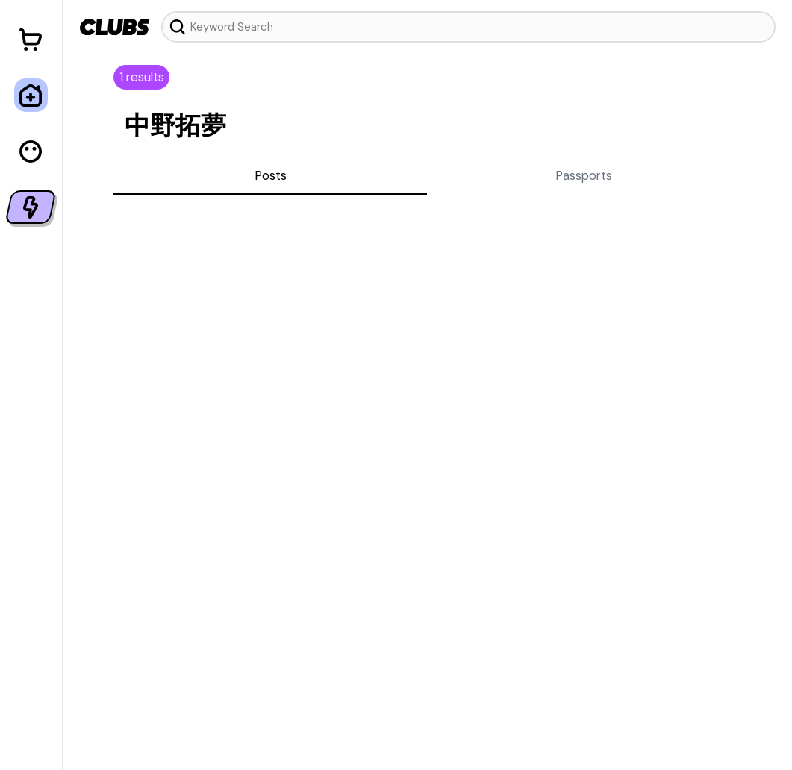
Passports (583, 175)
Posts (271, 175)
